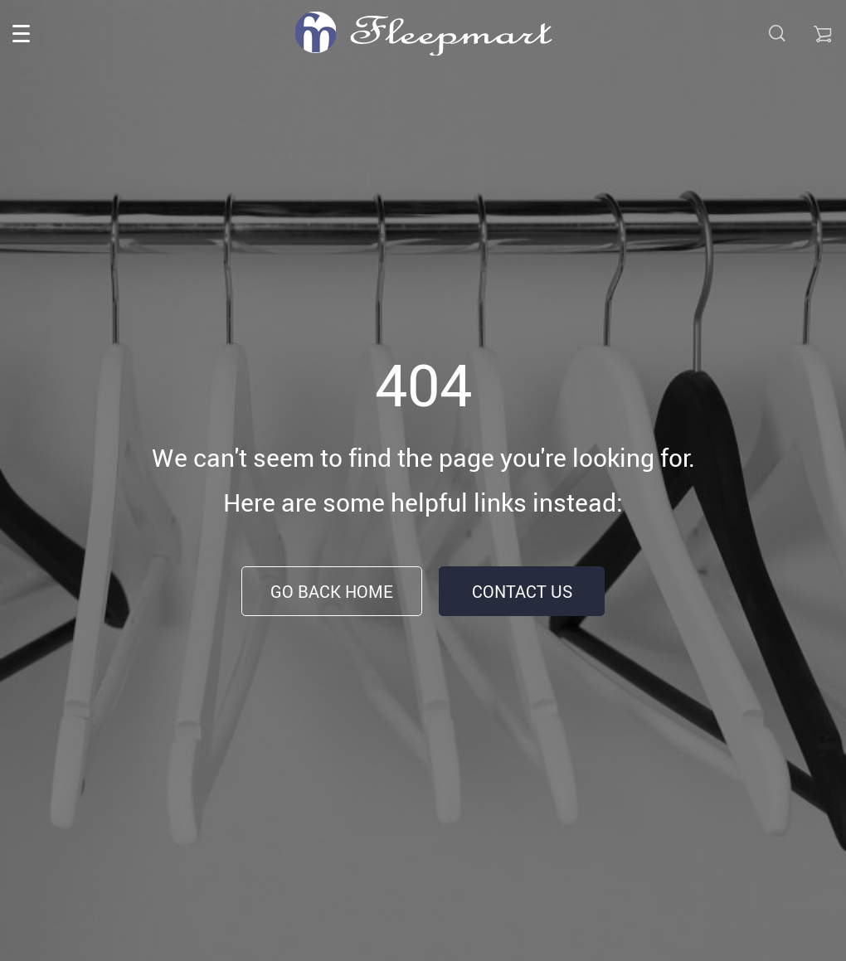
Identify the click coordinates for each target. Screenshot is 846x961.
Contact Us (522, 591)
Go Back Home (331, 591)
